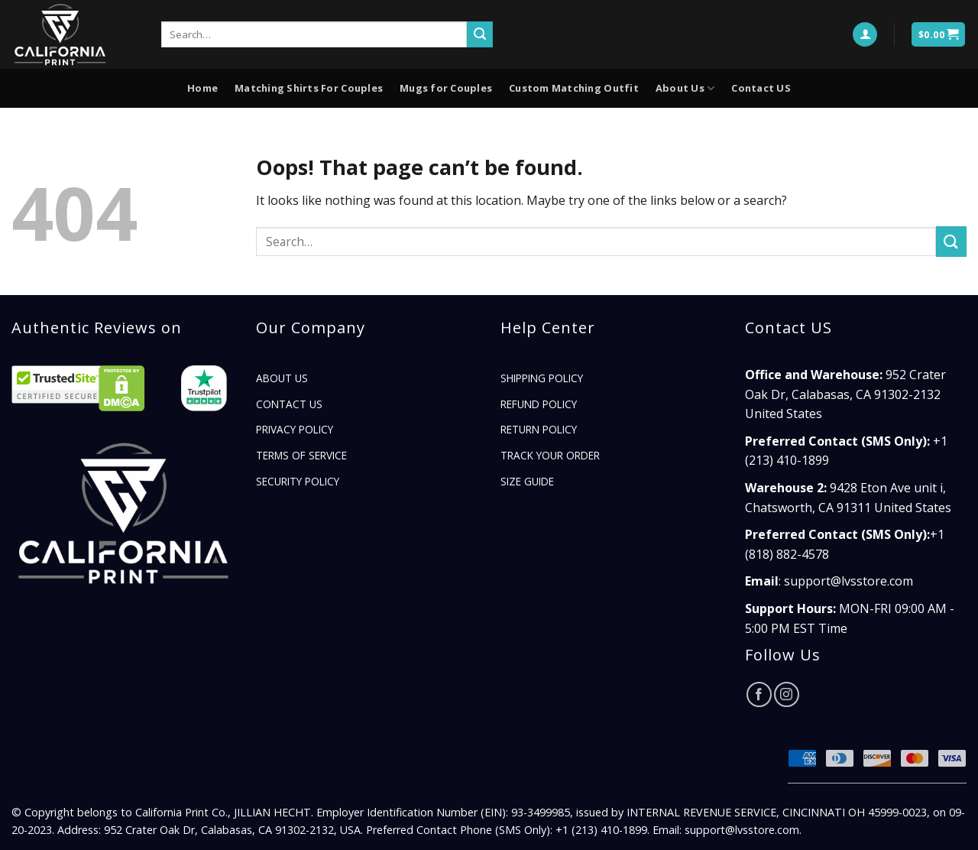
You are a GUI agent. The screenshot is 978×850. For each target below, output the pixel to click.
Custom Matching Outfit (574, 88)
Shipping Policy (541, 378)
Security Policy (297, 481)
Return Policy (538, 429)
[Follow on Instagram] (786, 694)
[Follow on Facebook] (759, 694)
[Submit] (480, 34)
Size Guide (527, 481)
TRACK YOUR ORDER (550, 455)
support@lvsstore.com (848, 581)
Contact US (761, 88)
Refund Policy (538, 404)
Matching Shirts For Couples (309, 88)
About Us (685, 88)
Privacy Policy (294, 429)
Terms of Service (301, 455)
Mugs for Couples (446, 88)
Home (202, 88)
